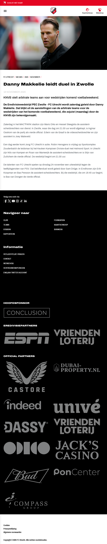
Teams (6, 224)
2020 (26, 77)
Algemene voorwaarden (12, 532)
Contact (7, 258)
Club (5, 220)
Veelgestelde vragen (13, 254)
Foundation (59, 220)
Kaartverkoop (61, 224)
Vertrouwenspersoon (14, 268)
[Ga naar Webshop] (100, 11)
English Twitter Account (15, 272)
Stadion (7, 229)
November (35, 77)
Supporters (9, 234)
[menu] (5, 11)
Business (58, 229)
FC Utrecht (8, 77)
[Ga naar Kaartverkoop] (87, 11)
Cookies (6, 525)
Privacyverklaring (9, 528)
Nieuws (19, 77)
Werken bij (8, 263)
